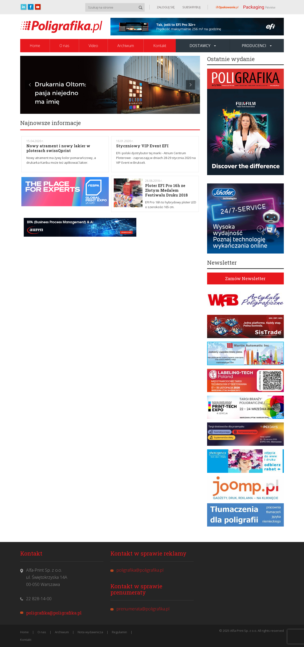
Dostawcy (203, 45)
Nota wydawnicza (90, 632)
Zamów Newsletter (245, 278)
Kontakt (159, 45)
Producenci (257, 45)
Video (93, 45)
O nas (64, 45)
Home (35, 45)
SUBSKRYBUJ (191, 7)
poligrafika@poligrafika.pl (54, 613)
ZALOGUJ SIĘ (166, 7)
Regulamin (119, 632)
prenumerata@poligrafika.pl (143, 609)
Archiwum (125, 45)
